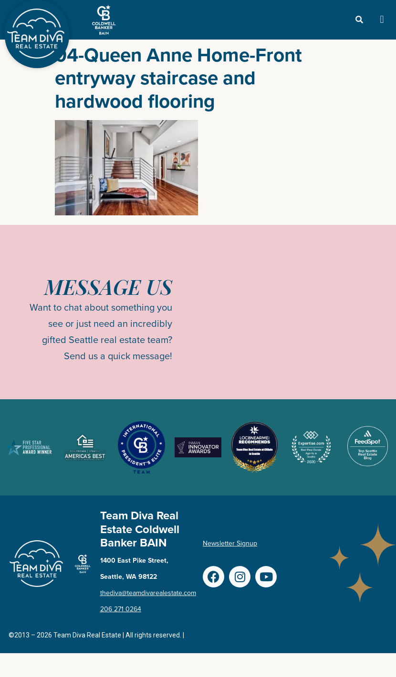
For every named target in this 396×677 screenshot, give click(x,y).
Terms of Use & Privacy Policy (230, 635)
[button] (381, 20)
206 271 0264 (120, 609)
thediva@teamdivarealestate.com (148, 593)
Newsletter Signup (230, 543)
